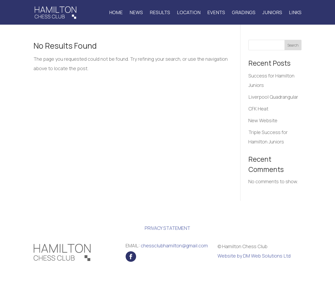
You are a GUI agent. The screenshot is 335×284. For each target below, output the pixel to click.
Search (293, 45)
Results (160, 12)
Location (188, 12)
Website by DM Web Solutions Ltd (254, 256)
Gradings (243, 12)
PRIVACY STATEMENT (167, 228)
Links (295, 12)
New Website (262, 120)
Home (116, 12)
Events (216, 12)
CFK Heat (258, 108)
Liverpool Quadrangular (273, 97)
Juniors (272, 12)
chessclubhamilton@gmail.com (174, 245)
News (136, 12)
